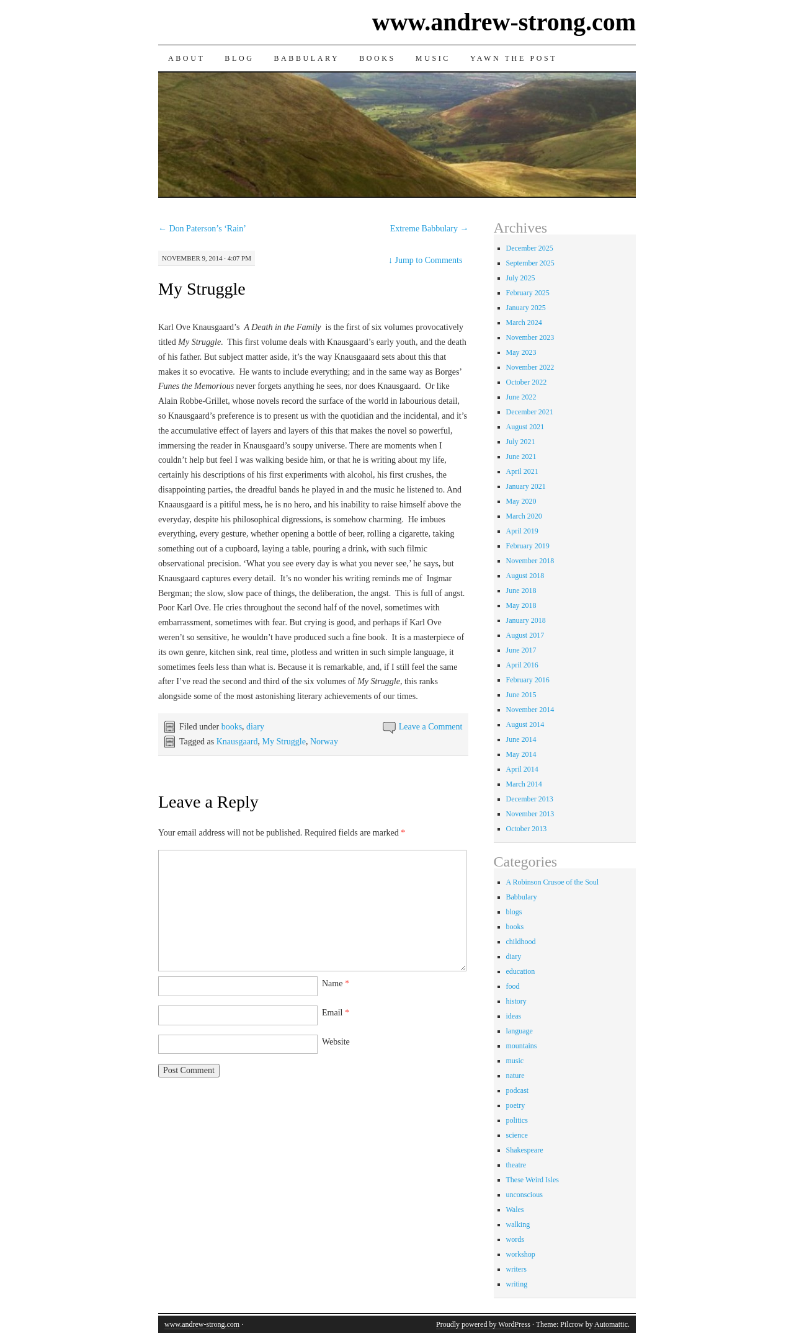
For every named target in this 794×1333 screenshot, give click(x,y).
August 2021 (525, 426)
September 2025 (530, 263)
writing (517, 1284)
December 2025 (529, 248)
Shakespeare (524, 1150)
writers (516, 1269)
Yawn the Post (513, 58)
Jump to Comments (425, 260)
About (186, 58)
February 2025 (528, 292)
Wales (515, 1209)
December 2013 (529, 799)
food (513, 986)
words (515, 1239)
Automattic (611, 1324)
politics (517, 1120)
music (515, 1060)
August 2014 (525, 724)
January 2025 (526, 307)
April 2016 (522, 665)
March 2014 (524, 784)
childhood (521, 941)
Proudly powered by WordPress (483, 1324)
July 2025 (520, 278)
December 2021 (529, 412)
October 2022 (526, 382)
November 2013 (530, 813)
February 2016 (528, 679)
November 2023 (530, 337)
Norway (324, 741)
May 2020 (521, 501)
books (231, 726)
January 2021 (526, 486)
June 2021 (521, 456)
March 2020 (524, 516)
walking (518, 1224)
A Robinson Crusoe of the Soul (552, 882)
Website (336, 1041)
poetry (515, 1105)
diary (255, 726)
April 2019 (522, 531)
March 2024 (524, 322)
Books (377, 58)
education (520, 971)
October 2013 (526, 828)
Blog (239, 58)
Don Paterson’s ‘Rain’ (202, 228)
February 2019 (528, 546)
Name (335, 983)
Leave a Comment (431, 726)
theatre (516, 1165)
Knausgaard (237, 741)
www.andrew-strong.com (504, 22)
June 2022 (521, 397)
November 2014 (530, 709)
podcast (517, 1090)
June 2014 (521, 739)
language (519, 1031)
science (517, 1135)
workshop (520, 1254)
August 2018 (525, 575)
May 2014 (521, 754)
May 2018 (521, 605)
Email (335, 1012)
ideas (514, 1016)
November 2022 (530, 367)
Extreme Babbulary (429, 228)
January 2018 (526, 620)
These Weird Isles (532, 1179)
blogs (514, 911)
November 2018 (530, 560)
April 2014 (522, 769)
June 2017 (521, 650)
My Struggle (202, 288)
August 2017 (525, 635)
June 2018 (521, 590)
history (516, 1001)
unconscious (524, 1194)
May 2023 (521, 352)
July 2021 (520, 441)
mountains (521, 1045)
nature (515, 1075)
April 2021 (522, 471)
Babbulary (306, 58)
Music (433, 58)
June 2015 (521, 694)
